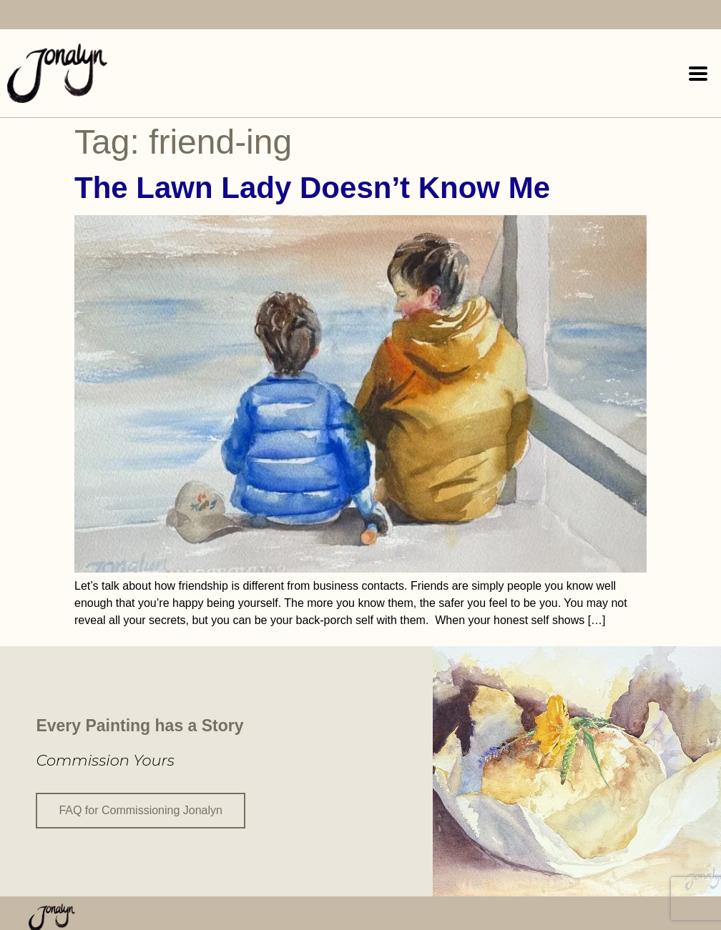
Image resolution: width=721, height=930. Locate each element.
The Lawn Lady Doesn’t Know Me (312, 187)
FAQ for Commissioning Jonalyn (140, 809)
